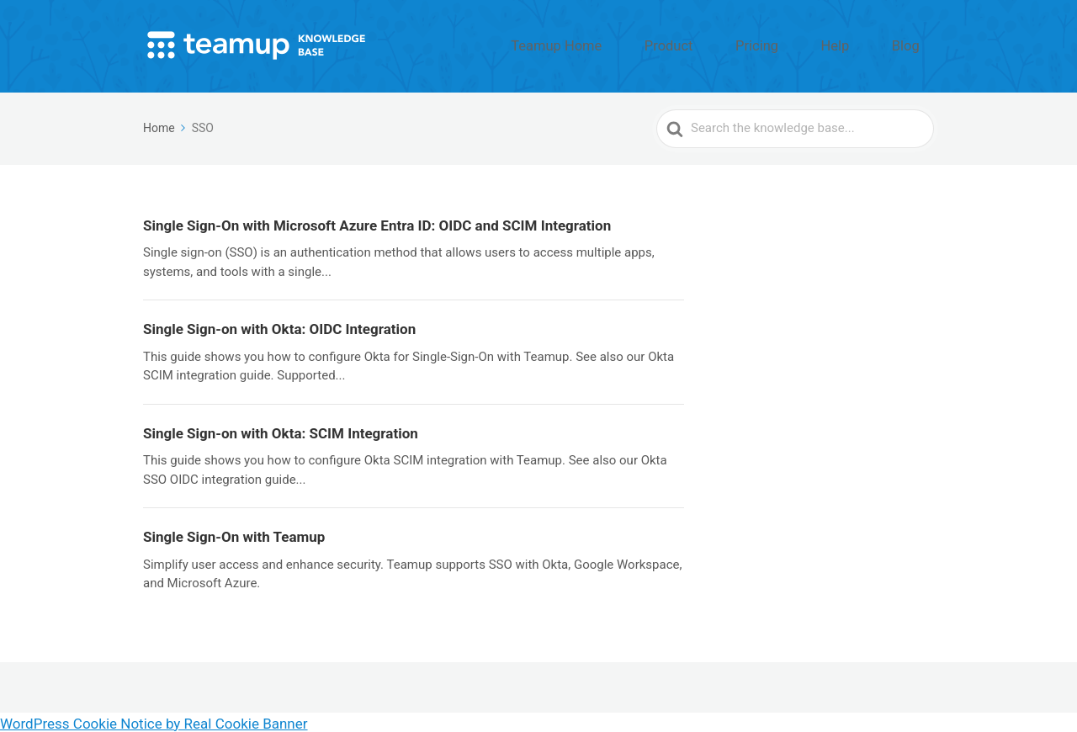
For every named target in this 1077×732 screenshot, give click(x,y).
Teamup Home (643, 44)
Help (862, 44)
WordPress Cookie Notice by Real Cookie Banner (154, 721)
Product (734, 44)
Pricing (802, 44)
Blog (914, 44)
